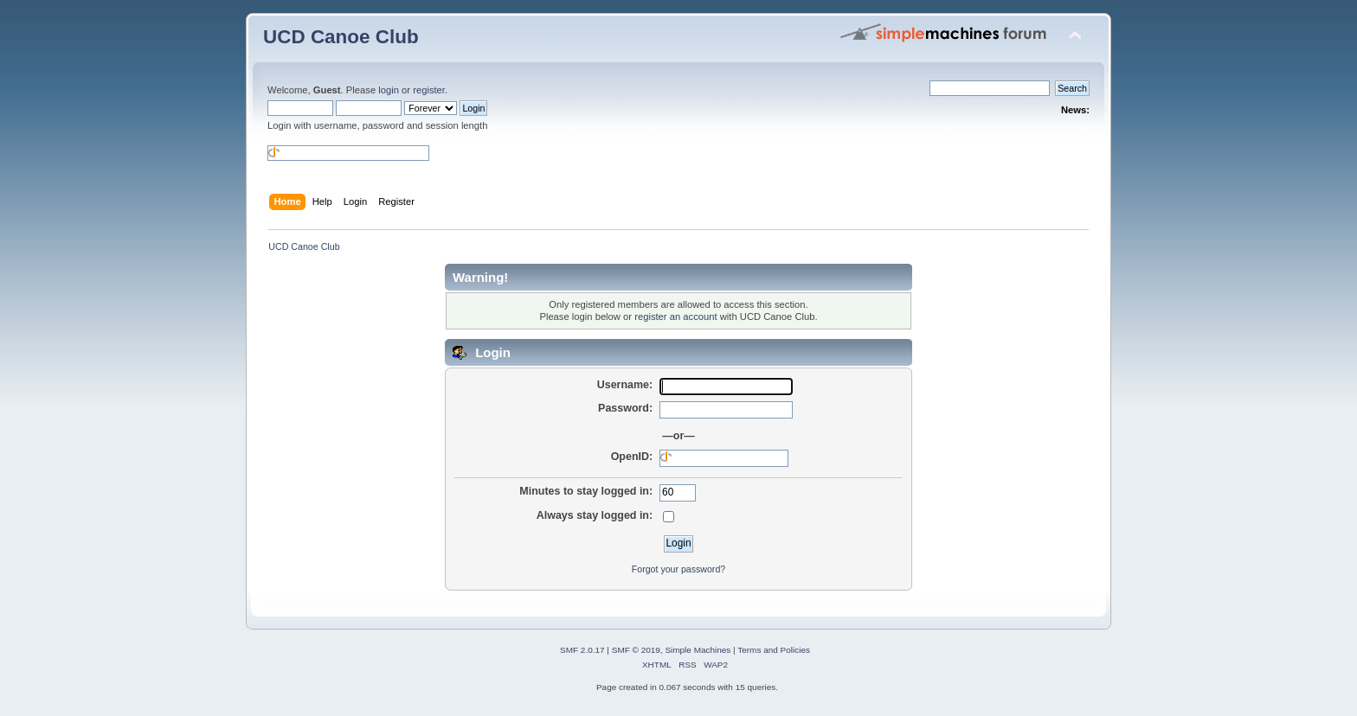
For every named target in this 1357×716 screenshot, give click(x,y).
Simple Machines (697, 650)
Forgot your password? (678, 569)
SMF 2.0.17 (582, 650)
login (388, 90)
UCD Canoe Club (341, 37)
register (429, 90)
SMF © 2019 (636, 650)
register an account (675, 316)
